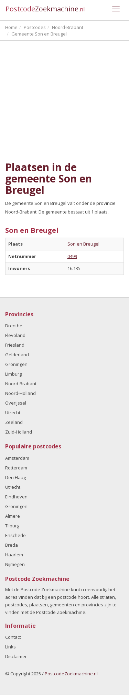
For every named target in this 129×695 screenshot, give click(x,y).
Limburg (13, 374)
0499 (72, 256)
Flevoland (15, 335)
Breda (11, 545)
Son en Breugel (83, 244)
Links (10, 647)
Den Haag (15, 477)
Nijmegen (15, 564)
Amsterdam (17, 458)
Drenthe (13, 325)
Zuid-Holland (18, 432)
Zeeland (14, 422)
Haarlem (14, 555)
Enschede (15, 535)
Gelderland (17, 354)
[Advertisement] (64, 101)
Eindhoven (16, 497)
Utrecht (12, 412)
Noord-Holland (20, 393)
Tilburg (12, 526)
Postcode (45, 8)
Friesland (14, 345)
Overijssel (15, 403)
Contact (13, 637)
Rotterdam (16, 468)
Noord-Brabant (20, 383)
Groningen (16, 364)
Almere (12, 516)
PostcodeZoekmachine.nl (71, 674)
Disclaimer (16, 656)
